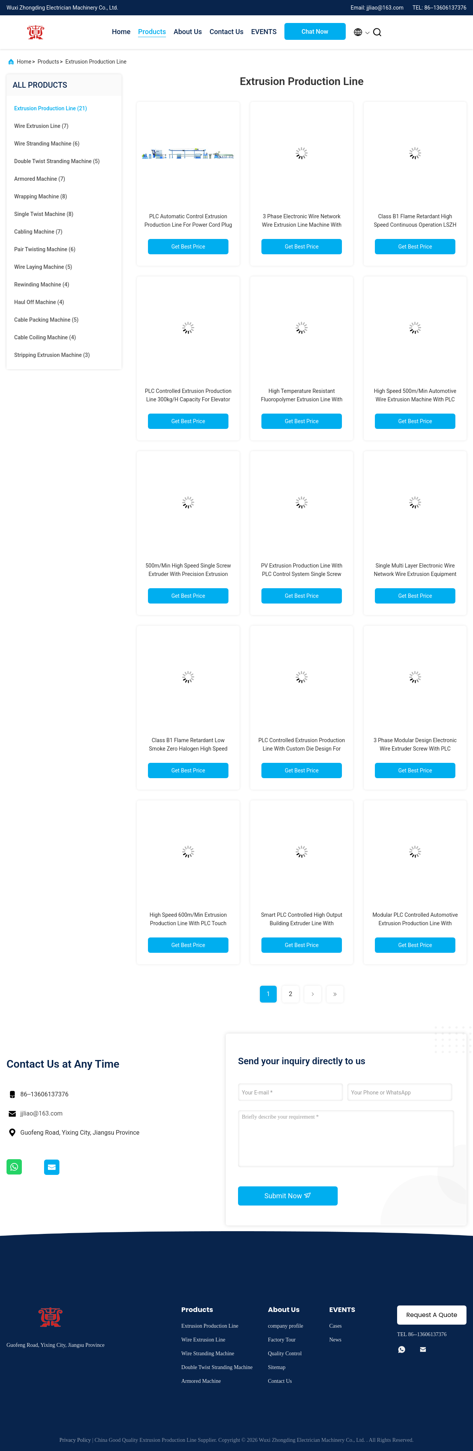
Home (121, 32)
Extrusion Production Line (96, 62)
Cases (335, 1326)
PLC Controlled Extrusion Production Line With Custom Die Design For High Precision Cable (301, 748)
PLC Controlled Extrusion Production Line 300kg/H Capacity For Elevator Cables (188, 399)
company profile (285, 1326)
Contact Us (227, 32)
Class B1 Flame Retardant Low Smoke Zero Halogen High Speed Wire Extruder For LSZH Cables (188, 748)
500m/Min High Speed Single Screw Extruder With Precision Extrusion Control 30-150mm (188, 574)
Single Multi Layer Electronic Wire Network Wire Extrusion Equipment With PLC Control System (415, 574)
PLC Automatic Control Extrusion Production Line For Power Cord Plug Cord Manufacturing (188, 224)
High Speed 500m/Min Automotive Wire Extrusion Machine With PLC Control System (415, 399)
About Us (188, 32)
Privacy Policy (75, 1440)
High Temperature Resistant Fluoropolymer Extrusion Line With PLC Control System (302, 399)
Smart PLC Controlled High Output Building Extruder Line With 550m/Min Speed (301, 923)
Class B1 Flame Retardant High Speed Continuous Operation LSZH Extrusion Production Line (415, 224)
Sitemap (277, 1367)
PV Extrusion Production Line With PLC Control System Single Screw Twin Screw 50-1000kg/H (301, 574)
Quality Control (285, 1353)
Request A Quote (431, 1314)
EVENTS (263, 32)
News (335, 1340)
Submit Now (287, 1195)
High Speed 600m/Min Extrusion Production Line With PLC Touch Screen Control (188, 923)
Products (152, 32)
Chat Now (315, 31)
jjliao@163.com (41, 1113)
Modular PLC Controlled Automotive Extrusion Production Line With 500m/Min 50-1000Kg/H (415, 923)
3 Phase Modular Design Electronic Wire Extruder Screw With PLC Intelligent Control (415, 748)
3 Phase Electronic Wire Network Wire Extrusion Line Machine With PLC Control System (302, 224)
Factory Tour (282, 1340)
